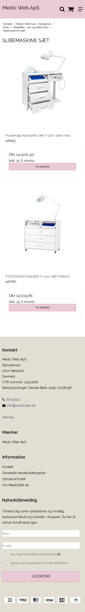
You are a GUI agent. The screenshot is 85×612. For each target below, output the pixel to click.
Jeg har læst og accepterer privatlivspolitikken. (39, 563)
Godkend (41, 576)
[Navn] (41, 533)
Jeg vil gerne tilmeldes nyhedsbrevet (39, 554)
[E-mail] (41, 545)
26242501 (11, 399)
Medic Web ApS (20, 8)
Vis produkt (42, 166)
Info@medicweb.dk (21, 405)
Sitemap (8, 417)
